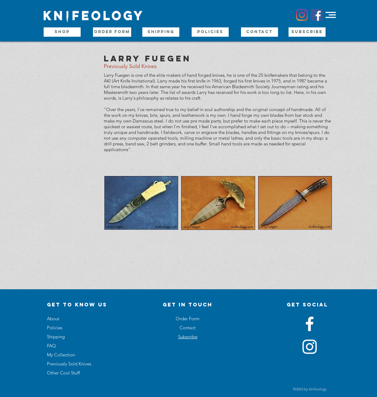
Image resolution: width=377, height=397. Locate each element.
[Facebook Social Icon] (317, 15)
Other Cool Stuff (63, 373)
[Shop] (62, 32)
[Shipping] (160, 32)
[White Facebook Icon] (309, 323)
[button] (331, 15)
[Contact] (259, 32)
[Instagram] (302, 15)
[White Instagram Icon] (309, 346)
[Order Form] (112, 32)
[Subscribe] (307, 32)
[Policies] (210, 32)
